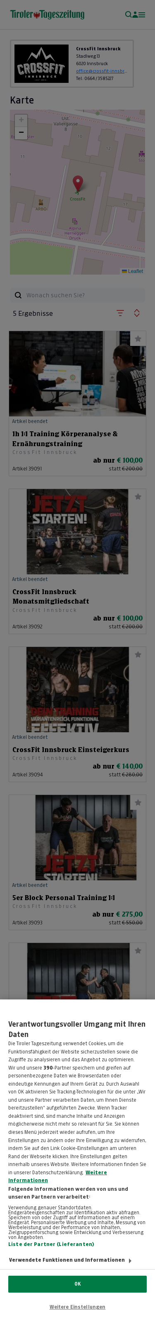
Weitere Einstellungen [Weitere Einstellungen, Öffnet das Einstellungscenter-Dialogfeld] (78, 1307)
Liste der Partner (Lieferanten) (51, 1251)
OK (77, 1283)
